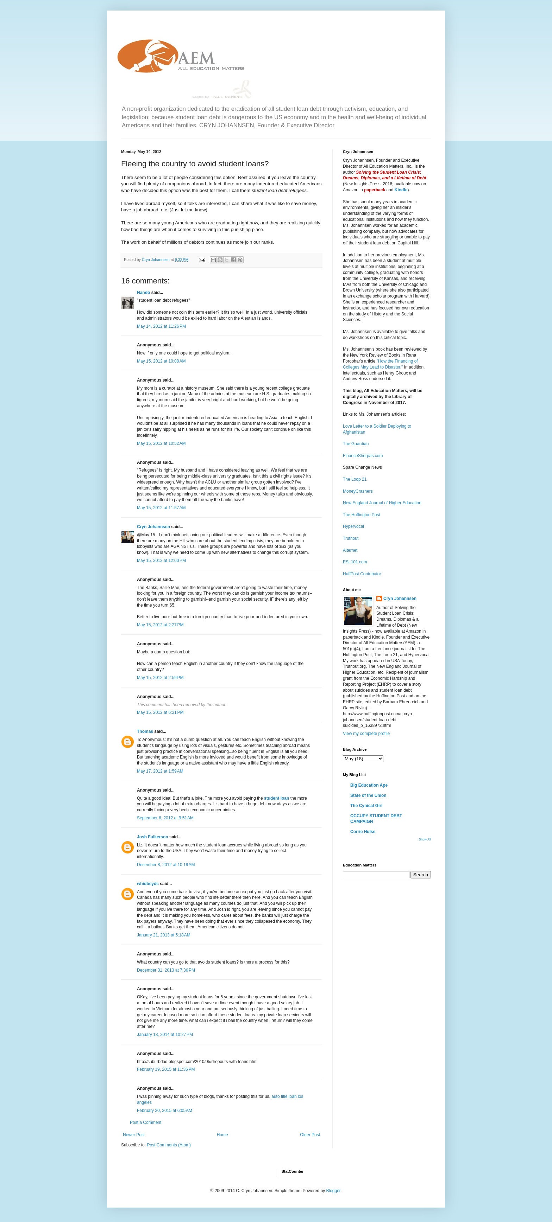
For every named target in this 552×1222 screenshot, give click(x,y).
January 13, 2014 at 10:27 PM (165, 1034)
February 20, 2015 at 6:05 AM (164, 1110)
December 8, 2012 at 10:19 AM (166, 864)
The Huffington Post (361, 514)
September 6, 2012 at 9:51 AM (165, 817)
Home (222, 1134)
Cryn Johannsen (153, 526)
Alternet (350, 550)
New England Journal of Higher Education (382, 502)
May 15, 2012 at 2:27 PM (160, 624)
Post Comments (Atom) (169, 1145)
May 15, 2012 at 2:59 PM (160, 677)
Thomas (145, 731)
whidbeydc (148, 883)
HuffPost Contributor (362, 573)
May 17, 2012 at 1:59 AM (160, 771)
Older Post (310, 1134)
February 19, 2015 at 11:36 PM (166, 1069)
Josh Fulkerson (152, 836)
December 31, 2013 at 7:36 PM (166, 970)
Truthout (350, 538)
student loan (276, 798)
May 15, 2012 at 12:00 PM (161, 560)
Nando (143, 292)
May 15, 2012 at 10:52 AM (161, 443)
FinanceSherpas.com (363, 455)
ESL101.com (355, 561)
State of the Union (368, 795)
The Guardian (356, 443)
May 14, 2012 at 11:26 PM (161, 326)
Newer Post (134, 1134)
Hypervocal (353, 526)
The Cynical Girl (366, 805)
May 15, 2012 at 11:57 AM (161, 507)
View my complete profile (366, 733)
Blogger (333, 1190)
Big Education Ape (369, 785)
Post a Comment (145, 1122)
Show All (425, 839)
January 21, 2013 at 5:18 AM (163, 935)
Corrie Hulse (362, 831)
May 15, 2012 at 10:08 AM (161, 361)
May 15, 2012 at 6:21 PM (160, 712)
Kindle (401, 189)
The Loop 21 (354, 479)
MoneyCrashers (358, 491)
